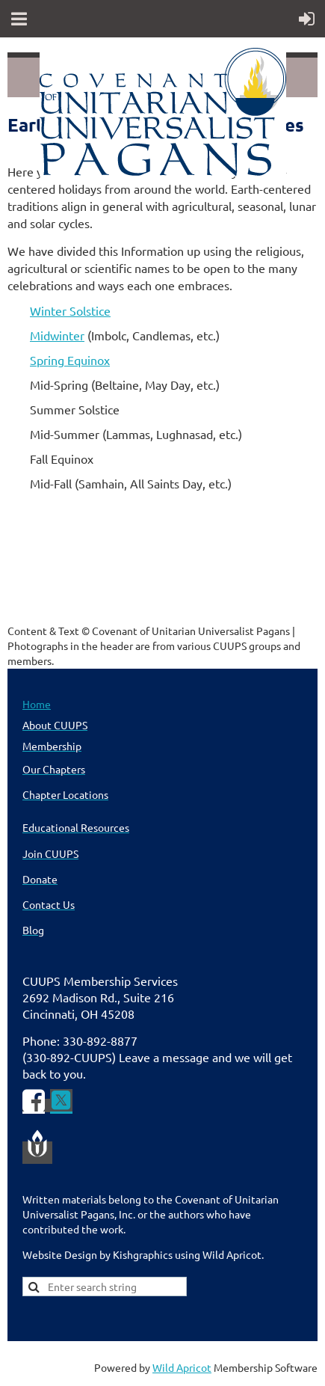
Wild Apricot (181, 1367)
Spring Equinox (70, 359)
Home (36, 704)
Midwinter (57, 335)
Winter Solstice (70, 310)
